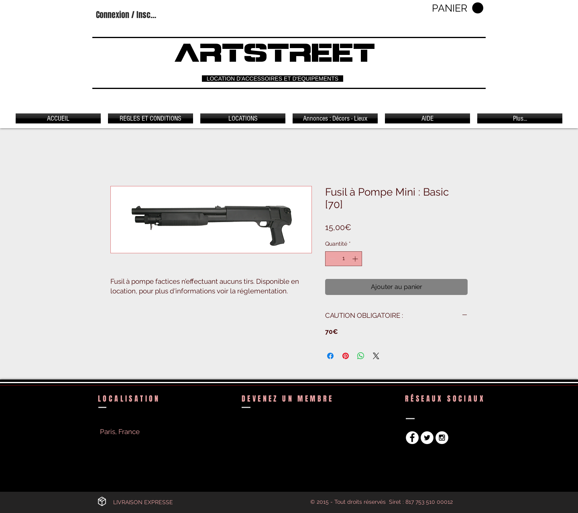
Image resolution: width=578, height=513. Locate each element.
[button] (457, 8)
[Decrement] (331, 259)
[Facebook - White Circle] (412, 437)
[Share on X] (376, 356)
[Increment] (356, 259)
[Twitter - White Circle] (427, 437)
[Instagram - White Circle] (442, 437)
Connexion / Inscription (127, 14)
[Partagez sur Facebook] (330, 356)
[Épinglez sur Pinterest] (345, 356)
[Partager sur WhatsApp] (361, 356)
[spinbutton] (343, 259)
